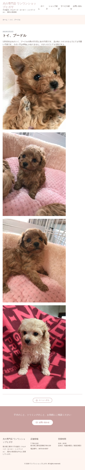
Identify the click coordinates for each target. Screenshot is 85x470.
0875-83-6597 (43, 449)
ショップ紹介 (52, 7)
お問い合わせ (76, 7)
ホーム (41, 7)
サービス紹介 (64, 7)
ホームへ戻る (42, 400)
